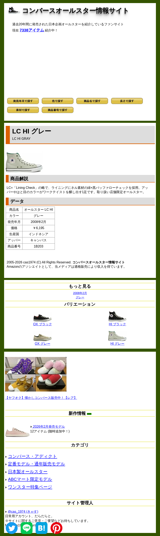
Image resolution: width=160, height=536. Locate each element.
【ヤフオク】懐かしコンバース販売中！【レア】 (41, 397)
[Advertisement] (80, 65)
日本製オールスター (27, 471)
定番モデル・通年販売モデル (36, 463)
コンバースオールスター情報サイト (75, 10)
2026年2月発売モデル (47, 426)
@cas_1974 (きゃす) (23, 511)
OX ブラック (42, 322)
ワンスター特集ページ (30, 487)
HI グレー (117, 342)
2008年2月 (80, 293)
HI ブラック (117, 322)
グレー (80, 297)
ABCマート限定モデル (30, 479)
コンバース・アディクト (32, 456)
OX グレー (42, 342)
